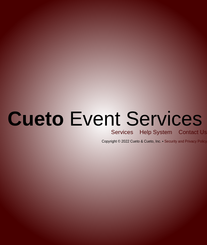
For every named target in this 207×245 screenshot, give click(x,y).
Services (122, 132)
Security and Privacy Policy (185, 141)
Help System (156, 132)
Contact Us (192, 132)
